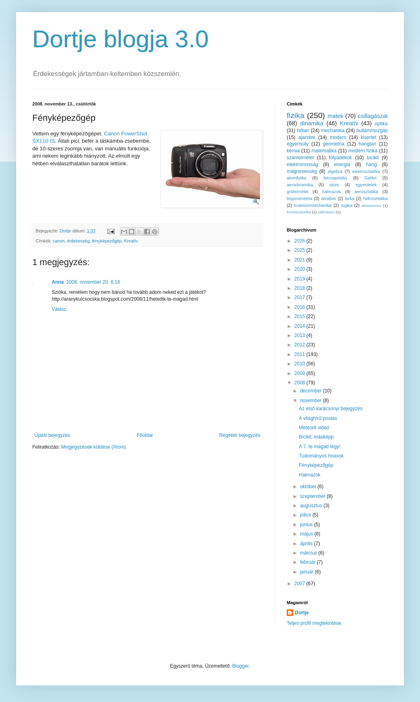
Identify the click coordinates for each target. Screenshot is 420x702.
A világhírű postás (318, 418)
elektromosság (302, 164)
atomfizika (297, 177)
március (309, 553)
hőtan (303, 130)
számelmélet (300, 157)
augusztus (311, 505)
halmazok (331, 191)
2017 (300, 297)
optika (381, 123)
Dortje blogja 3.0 (120, 39)
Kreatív (131, 240)
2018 (300, 288)
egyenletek (366, 184)
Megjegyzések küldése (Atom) (93, 447)
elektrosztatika (366, 171)
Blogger (240, 666)
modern (338, 137)
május (307, 534)
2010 (300, 364)
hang (371, 164)
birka (349, 198)
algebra (335, 171)
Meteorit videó (314, 427)
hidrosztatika (375, 198)
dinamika (311, 123)
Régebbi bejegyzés (239, 435)
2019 (300, 279)
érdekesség (78, 240)
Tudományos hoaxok (321, 456)
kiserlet (368, 137)
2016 (300, 307)
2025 (300, 250)
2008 (300, 383)
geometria (333, 144)
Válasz (59, 309)
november (311, 400)
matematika (323, 151)
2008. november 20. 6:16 (93, 282)
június (307, 524)
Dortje (302, 613)
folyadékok (340, 157)
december (311, 391)
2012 (300, 345)
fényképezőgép (107, 240)
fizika (295, 115)
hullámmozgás (372, 130)
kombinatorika (299, 212)
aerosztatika (366, 191)
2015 (300, 316)
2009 (300, 373)
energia (342, 164)
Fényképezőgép (316, 465)
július (306, 515)
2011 (300, 354)
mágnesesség (302, 171)
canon (59, 240)
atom (334, 184)
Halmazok (309, 475)
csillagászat (373, 116)
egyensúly (298, 144)
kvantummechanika (313, 205)
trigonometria (299, 198)
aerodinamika (300, 184)
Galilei (370, 177)
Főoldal (145, 435)
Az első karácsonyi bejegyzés (330, 408)
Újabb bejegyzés (52, 435)
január (307, 572)
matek (335, 116)
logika (346, 205)
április (307, 543)
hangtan (367, 144)
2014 (300, 326)
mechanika (332, 130)
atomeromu (371, 205)
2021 (300, 260)
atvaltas (328, 198)
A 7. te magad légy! (319, 446)
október (308, 486)
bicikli (372, 157)
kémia (293, 151)
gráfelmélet (297, 191)
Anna (58, 282)
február (308, 562)
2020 (300, 269)
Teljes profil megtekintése (314, 623)
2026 (300, 241)
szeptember (313, 496)
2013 (300, 335)
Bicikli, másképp (316, 437)
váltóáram (326, 212)
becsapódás (335, 177)
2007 (300, 583)
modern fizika (363, 151)
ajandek (306, 137)
